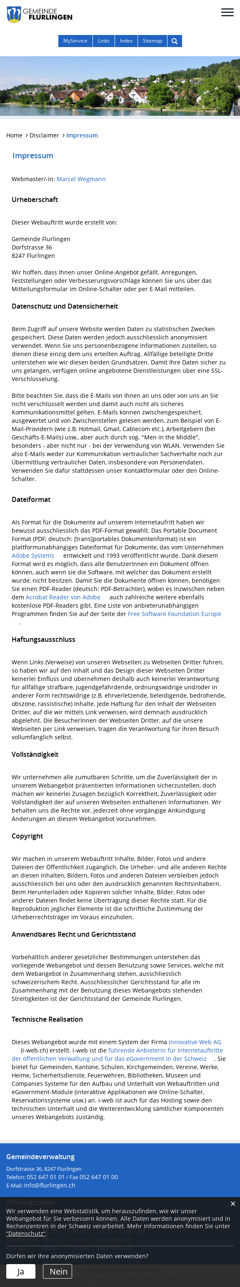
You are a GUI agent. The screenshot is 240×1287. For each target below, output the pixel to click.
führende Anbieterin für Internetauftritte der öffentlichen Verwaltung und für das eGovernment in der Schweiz (117, 1054)
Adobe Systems (37, 555)
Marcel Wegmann (81, 179)
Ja (21, 1271)
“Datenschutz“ (25, 1233)
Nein (59, 1271)
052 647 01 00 (99, 1177)
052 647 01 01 (46, 1177)
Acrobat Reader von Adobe (67, 597)
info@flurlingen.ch (49, 1185)
